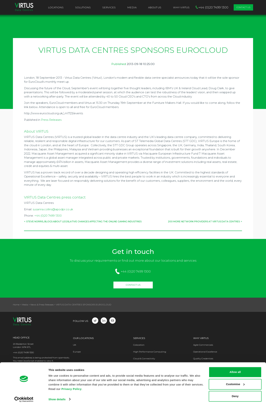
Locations (56, 7)
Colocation (138, 344)
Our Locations (83, 338)
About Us (154, 7)
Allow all (235, 369)
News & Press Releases (42, 304)
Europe (77, 351)
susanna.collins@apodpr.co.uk (53, 209)
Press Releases (51, 119)
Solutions (83, 7)
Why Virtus (201, 338)
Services (109, 7)
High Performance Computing (149, 351)
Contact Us (243, 7)
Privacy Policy (72, 386)
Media (132, 7)
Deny (235, 393)
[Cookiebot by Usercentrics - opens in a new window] (24, 397)
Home (16, 304)
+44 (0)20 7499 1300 (48, 215)
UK (74, 344)
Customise (235, 381)
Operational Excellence (205, 351)
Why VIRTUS (181, 7)
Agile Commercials (203, 344)
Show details (57, 396)
